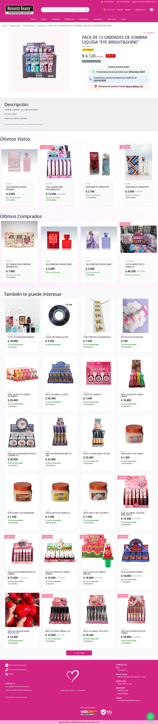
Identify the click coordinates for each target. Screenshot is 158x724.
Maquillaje (84, 19)
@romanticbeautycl (16, 665)
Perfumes (57, 19)
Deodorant (70, 19)
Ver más (79, 653)
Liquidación (109, 9)
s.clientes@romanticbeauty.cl (18, 690)
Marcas (128, 10)
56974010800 (109, 2)
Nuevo (45, 19)
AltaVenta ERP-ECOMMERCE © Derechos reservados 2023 (79, 722)
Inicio (34, 19)
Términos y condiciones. (16, 697)
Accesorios (99, 19)
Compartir (148, 32)
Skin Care (113, 19)
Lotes (124, 19)
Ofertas (120, 10)
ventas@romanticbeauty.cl (17, 686)
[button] (86, 9)
